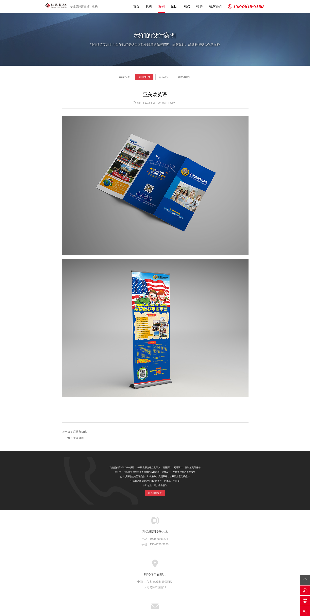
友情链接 (219, 565)
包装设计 (167, 78)
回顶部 (305, 580)
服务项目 (122, 565)
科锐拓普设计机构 (56, 6)
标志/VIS (113, 78)
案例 (161, 6)
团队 (174, 6)
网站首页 (89, 565)
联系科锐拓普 (155, 488)
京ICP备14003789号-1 (185, 591)
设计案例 (138, 565)
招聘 (199, 6)
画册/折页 (140, 78)
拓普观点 (170, 565)
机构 (149, 6)
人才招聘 (187, 565)
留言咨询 (305, 590)
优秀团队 (154, 565)
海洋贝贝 (78, 439)
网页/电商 (195, 78)
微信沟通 (305, 601)
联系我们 (215, 6)
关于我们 (105, 565)
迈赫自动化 (80, 433)
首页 (136, 6)
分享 (305, 611)
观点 (187, 6)
